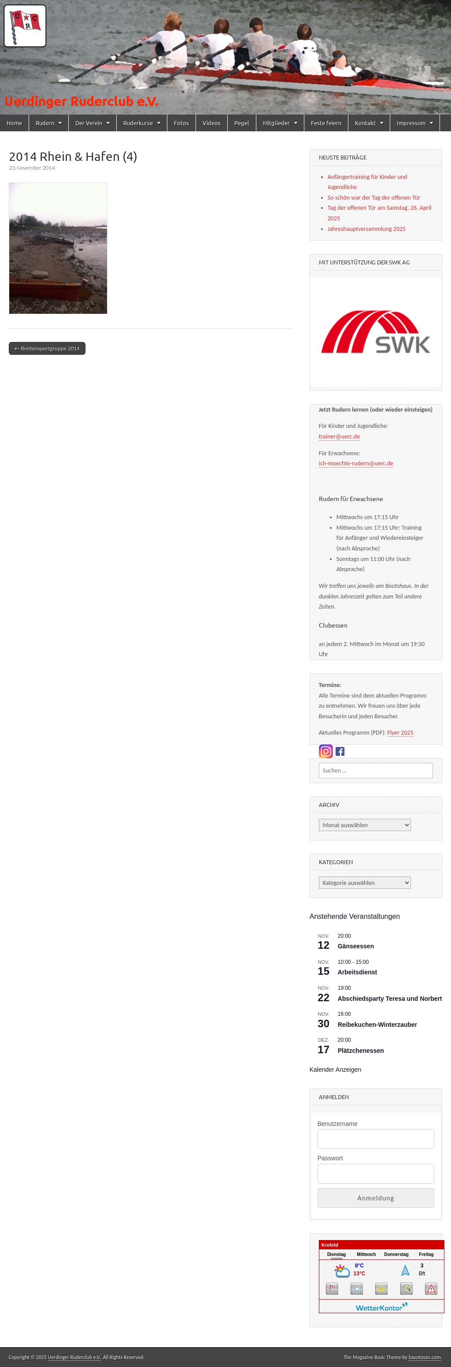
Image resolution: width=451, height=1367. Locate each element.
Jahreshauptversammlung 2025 (367, 229)
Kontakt (365, 122)
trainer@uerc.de (339, 436)
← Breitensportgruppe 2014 (47, 348)
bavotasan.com (425, 1357)
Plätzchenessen (361, 1050)
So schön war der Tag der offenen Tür (374, 197)
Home (14, 122)
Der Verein (88, 122)
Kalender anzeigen (336, 1069)
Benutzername (338, 1123)
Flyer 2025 (401, 732)
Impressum (411, 122)
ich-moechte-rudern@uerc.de (356, 463)
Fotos (181, 122)
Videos (212, 122)
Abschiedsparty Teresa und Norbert (390, 998)
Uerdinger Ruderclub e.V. (74, 1357)
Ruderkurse (138, 122)
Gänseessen (356, 946)
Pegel (241, 122)
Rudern (45, 122)
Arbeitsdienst (357, 972)
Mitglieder (276, 122)
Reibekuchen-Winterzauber (377, 1024)
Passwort (330, 1158)
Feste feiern (326, 122)
